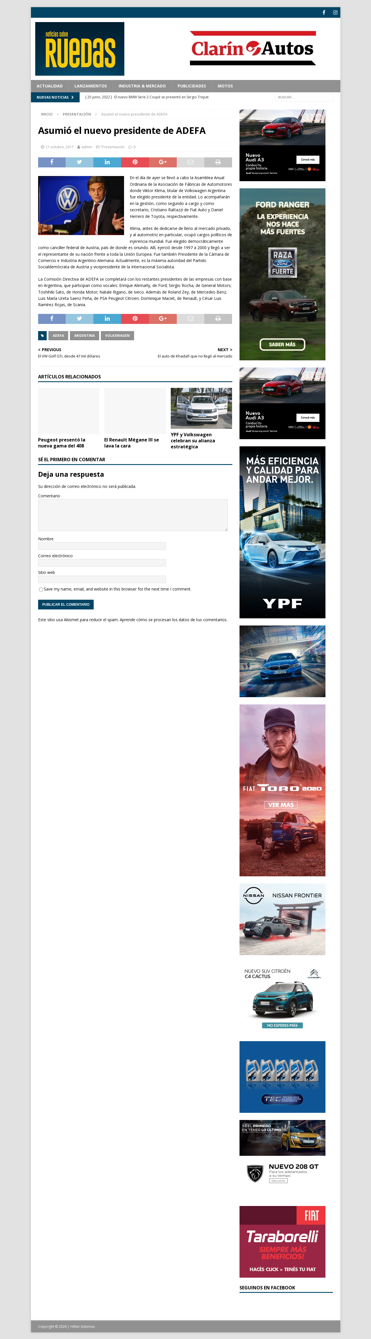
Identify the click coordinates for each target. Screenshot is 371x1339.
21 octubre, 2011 (60, 146)
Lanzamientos (90, 85)
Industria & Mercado (142, 85)
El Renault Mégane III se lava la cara (131, 442)
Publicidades (192, 85)
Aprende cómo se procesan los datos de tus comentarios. (173, 619)
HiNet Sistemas (82, 1326)
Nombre (46, 538)
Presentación (113, 146)
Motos (225, 85)
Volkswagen (117, 335)
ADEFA (58, 335)
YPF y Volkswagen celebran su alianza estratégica (193, 440)
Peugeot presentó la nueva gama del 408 (61, 442)
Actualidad (50, 85)
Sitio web (46, 571)
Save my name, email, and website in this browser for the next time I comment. (117, 588)
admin (86, 146)
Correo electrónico (55, 555)
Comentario (49, 495)
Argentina (84, 335)
